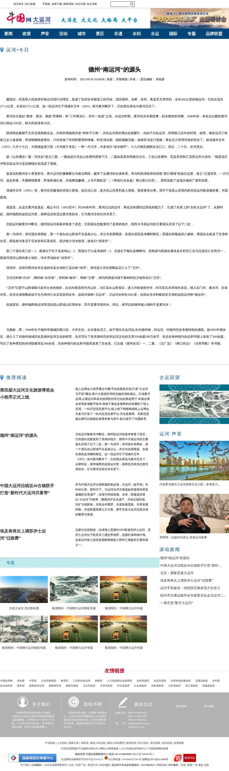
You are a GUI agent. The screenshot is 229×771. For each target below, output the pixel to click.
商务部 (21, 685)
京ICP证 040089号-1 (143, 754)
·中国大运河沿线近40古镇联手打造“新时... (190, 565)
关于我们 (25, 765)
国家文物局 (72, 685)
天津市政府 (106, 685)
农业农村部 (6, 685)
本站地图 (105, 765)
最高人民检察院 (115, 742)
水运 (155, 33)
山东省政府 (140, 685)
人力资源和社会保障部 (119, 680)
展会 (200, 765)
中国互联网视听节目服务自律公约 (79, 748)
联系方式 (93, 765)
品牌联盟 (214, 33)
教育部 (64, 680)
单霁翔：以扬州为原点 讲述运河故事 (183, 537)
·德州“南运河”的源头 (174, 558)
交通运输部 (201, 680)
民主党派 (143, 742)
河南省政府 (157, 685)
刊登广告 (80, 765)
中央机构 (50, 742)
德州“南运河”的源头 (18, 435)
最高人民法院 (97, 742)
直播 (189, 765)
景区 (100, 33)
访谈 (183, 765)
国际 (173, 33)
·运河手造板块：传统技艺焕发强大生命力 (189, 588)
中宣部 (33, 680)
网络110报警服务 (109, 748)
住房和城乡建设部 (181, 680)
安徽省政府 (208, 685)
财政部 (98, 680)
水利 (136, 33)
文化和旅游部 (48, 680)
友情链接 (179, 742)
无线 (206, 765)
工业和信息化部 (81, 680)
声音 (45, 33)
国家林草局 (55, 685)
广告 (195, 765)
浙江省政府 (191, 685)
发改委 (21, 680)
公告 (71, 765)
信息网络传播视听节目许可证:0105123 (82, 759)
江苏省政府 (174, 685)
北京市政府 (89, 685)
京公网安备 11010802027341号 (122, 758)
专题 (191, 33)
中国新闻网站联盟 (158, 748)
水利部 (216, 680)
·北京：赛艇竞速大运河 (176, 573)
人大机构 (62, 742)
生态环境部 (160, 680)
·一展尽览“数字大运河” (176, 603)
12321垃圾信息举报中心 (133, 748)
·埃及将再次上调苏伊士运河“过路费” (186, 580)
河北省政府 (123, 685)
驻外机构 (167, 742)
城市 (81, 33)
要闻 (8, 33)
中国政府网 (6, 680)
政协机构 (131, 742)
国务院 (84, 742)
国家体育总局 (36, 685)
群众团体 (155, 742)
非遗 (118, 33)
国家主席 (74, 742)
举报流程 (162, 765)
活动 (63, 33)
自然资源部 (143, 680)
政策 (26, 33)
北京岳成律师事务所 (55, 765)
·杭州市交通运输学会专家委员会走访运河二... (192, 595)
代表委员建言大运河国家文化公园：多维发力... (189, 484)
